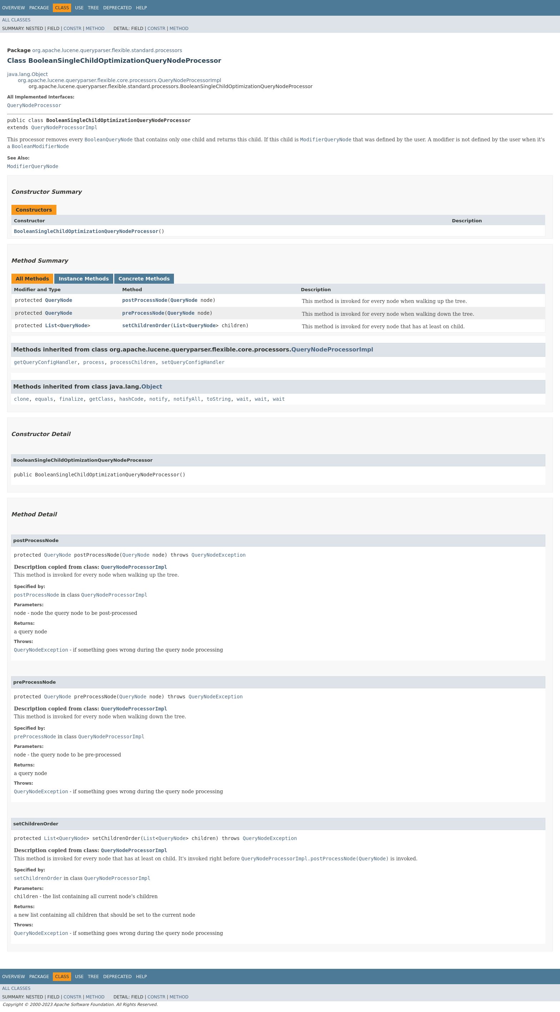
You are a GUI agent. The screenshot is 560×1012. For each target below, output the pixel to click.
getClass (101, 399)
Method (95, 28)
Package (39, 7)
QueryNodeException (218, 555)
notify (158, 399)
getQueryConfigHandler (45, 362)
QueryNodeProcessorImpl (64, 127)
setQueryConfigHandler (193, 362)
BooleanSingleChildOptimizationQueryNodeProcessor (86, 231)
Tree (93, 7)
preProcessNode (143, 313)
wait (243, 399)
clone (21, 399)
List (51, 325)
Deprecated (117, 7)
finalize (71, 399)
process (93, 362)
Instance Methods (84, 279)
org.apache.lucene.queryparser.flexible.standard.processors (107, 50)
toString (219, 399)
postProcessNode (144, 300)
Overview (13, 7)
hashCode (131, 399)
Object (151, 386)
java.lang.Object (27, 74)
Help (141, 7)
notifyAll (187, 399)
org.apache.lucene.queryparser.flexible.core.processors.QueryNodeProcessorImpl (119, 80)
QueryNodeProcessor (34, 105)
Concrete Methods (144, 279)
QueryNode (58, 300)
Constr (72, 28)
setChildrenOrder (146, 325)
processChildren (132, 362)
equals (44, 399)
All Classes (16, 19)
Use (79, 7)
